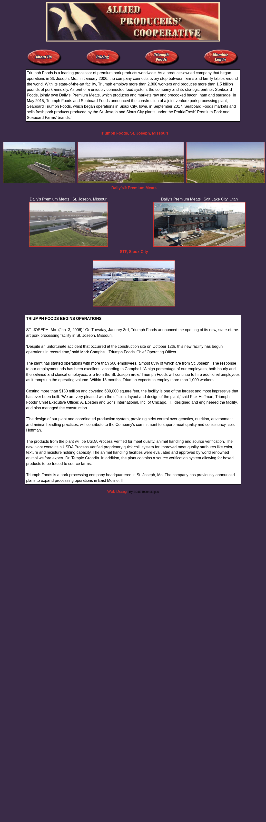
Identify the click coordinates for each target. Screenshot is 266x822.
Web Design (117, 491)
